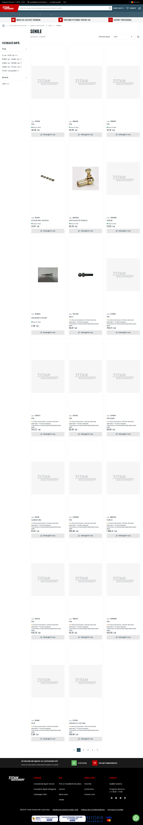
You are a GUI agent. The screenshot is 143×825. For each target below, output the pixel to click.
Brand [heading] (5, 77)
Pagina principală (3, 25)
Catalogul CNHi (40, 794)
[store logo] (9, 8)
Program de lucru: (117, 789)
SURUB (109, 220)
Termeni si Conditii (115, 809)
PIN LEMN (110, 418)
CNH (5, 84)
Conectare (89, 789)
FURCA (110, 520)
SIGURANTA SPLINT (39, 318)
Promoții (58, 14)
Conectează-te (118, 8)
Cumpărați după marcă (44, 784)
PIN (32, 124)
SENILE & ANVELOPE (37, 25)
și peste (10, 71)
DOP (33, 723)
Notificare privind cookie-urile (65, 809)
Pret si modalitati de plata (70, 784)
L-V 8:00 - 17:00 (116, 792)
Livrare (62, 789)
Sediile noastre (115, 784)
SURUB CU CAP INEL (77, 723)
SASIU (50, 25)
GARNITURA (36, 520)
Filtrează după (104, 37)
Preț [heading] (4, 49)
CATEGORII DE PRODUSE (17, 25)
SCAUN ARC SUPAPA (40, 220)
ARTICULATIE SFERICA (78, 220)
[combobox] (67, 8)
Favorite (133, 8)
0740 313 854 (79, 763)
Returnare (63, 794)
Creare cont (89, 794)
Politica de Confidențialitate (93, 809)
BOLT (71, 317)
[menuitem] (11, 14)
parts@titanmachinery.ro (104, 763)
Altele (61, 799)
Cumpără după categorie (45, 789)
